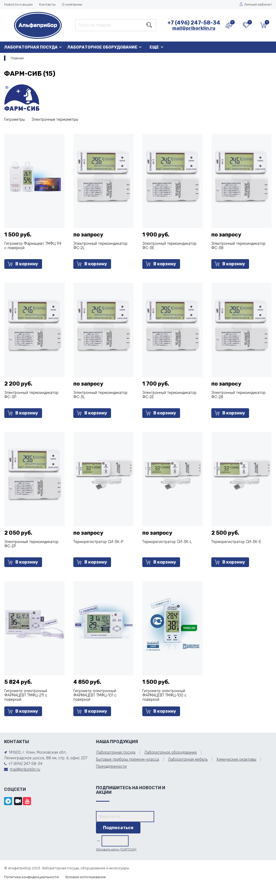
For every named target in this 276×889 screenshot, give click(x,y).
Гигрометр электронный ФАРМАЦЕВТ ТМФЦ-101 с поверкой (94, 695)
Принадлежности (111, 766)
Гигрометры (14, 119)
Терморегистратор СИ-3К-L (167, 542)
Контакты (47, 4)
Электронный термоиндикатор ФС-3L (100, 394)
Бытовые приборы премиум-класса (127, 759)
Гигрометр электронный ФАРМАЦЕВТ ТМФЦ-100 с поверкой (164, 695)
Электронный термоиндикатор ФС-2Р (31, 544)
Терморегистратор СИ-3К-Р (98, 542)
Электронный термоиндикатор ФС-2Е (169, 394)
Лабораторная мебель (188, 759)
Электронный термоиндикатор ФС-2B (238, 394)
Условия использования (85, 877)
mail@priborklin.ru (193, 28)
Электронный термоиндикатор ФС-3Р (31, 394)
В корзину (23, 263)
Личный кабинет (255, 4)
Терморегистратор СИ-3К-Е (236, 542)
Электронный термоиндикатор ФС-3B (238, 245)
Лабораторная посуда (31, 47)
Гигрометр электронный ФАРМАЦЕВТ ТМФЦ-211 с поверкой (25, 695)
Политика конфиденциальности (31, 877)
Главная (17, 58)
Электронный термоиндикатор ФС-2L (100, 245)
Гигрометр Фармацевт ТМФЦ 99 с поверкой (32, 245)
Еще (154, 47)
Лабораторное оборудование (102, 47)
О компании (72, 4)
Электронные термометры (55, 119)
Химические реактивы (236, 759)
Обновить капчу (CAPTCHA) (116, 849)
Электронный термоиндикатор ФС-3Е (169, 245)
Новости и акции (18, 4)
